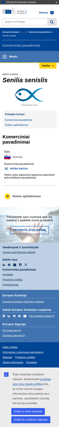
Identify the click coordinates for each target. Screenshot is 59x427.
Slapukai (7, 357)
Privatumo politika (12, 279)
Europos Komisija (11, 32)
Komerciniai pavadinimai (39, 32)
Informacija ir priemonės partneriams (23, 352)
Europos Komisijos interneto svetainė (23, 301)
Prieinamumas (11, 284)
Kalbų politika (10, 347)
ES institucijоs (10, 330)
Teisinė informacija (13, 362)
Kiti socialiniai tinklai (40, 316)
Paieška (51, 22)
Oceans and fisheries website (19, 252)
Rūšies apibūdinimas (16, 125)
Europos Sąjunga (12, 335)
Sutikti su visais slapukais (28, 411)
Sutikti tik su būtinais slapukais (31, 419)
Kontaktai (8, 274)
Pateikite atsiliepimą (29, 230)
